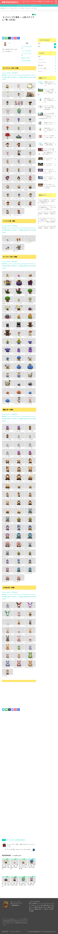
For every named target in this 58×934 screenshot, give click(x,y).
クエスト (51, 1)
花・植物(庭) (35, 909)
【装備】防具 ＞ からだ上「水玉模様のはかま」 (46, 99)
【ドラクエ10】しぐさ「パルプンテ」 (46, 163)
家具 (13, 72)
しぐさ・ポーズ (34, 1)
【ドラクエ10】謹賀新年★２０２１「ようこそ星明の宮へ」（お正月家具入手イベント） (46, 115)
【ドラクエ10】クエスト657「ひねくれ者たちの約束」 (46, 185)
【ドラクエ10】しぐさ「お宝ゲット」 (46, 158)
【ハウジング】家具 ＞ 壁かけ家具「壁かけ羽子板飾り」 (46, 107)
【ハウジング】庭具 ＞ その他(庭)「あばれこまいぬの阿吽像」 (46, 91)
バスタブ (23, 75)
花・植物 (34, 77)
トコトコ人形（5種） (26, 50)
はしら (33, 75)
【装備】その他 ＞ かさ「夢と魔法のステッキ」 (46, 83)
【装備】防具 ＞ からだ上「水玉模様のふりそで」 (46, 129)
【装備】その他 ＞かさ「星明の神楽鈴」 (46, 143)
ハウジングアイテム (12, 839)
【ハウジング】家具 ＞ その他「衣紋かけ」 (46, 136)
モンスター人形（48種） (26, 54)
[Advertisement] (29, 30)
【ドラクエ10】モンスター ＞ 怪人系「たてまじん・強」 (46, 170)
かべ (30, 75)
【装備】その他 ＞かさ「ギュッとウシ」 (46, 122)
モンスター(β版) (46, 1)
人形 (30, 77)
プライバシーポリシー (16, 931)
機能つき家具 (23, 77)
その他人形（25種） (26, 60)
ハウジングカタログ (6, 72)
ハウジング (28, 1)
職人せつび (10, 77)
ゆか (27, 75)
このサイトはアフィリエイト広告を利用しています (29, 5)
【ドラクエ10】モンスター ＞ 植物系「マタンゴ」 (46, 177)
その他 (3, 79)
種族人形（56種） (25, 58)
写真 (24, 1)
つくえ (11, 75)
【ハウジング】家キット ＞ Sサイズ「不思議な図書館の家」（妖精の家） (47, 200)
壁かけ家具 (4, 77)
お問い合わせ (5, 931)
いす (15, 75)
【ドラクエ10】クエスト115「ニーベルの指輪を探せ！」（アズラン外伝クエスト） (47, 206)
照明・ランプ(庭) (43, 909)
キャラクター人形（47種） (26, 47)
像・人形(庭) (50, 909)
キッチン (19, 75)
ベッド (7, 75)
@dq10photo (15, 905)
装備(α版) (40, 1)
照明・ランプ (16, 77)
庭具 (16, 72)
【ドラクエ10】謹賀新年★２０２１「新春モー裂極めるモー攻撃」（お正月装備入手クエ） (46, 150)
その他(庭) (31, 910)
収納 (3, 75)
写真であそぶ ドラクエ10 (40, 931)
